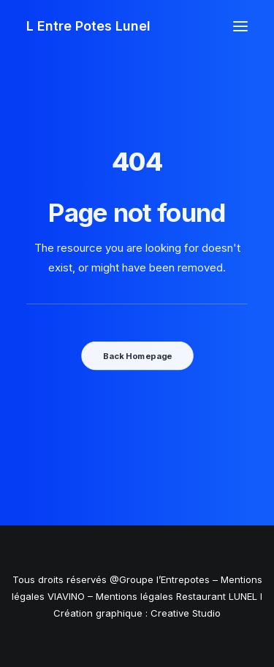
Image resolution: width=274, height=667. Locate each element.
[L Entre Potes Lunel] (88, 26)
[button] (240, 26)
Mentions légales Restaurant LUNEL (176, 596)
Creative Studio (186, 613)
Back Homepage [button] (136, 355)
